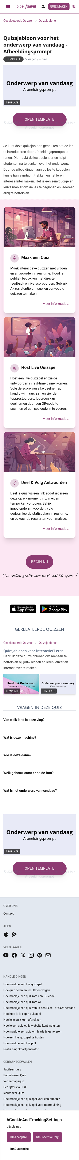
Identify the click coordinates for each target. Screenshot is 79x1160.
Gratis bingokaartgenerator (21, 1049)
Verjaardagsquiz (14, 1081)
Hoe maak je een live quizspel (22, 984)
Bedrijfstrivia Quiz (14, 1087)
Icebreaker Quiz (13, 1093)
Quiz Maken (58, 6)
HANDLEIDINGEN (14, 976)
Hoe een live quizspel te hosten (23, 1037)
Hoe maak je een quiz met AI (22, 1002)
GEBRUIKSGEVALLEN (17, 1062)
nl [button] (74, 6)
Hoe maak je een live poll (19, 1043)
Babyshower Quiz (14, 1075)
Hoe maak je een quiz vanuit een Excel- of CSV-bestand (39, 1008)
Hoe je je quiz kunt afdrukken (22, 1019)
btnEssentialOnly (47, 1140)
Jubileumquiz (12, 1069)
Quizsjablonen (48, 20)
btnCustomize (19, 1152)
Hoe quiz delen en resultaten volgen (26, 990)
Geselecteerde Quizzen (18, 20)
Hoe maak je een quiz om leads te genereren (32, 1031)
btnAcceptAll (18, 1140)
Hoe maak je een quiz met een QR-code (29, 996)
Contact (8, 913)
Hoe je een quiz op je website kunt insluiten (31, 1025)
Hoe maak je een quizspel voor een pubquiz (31, 1099)
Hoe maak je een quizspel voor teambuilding (32, 1104)
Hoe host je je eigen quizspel (22, 1013)
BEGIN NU (39, 562)
